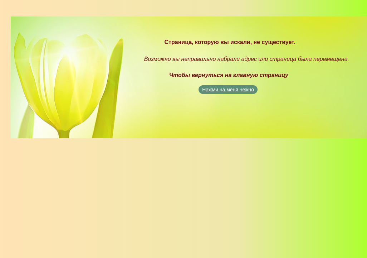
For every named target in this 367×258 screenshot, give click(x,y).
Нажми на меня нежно (228, 89)
